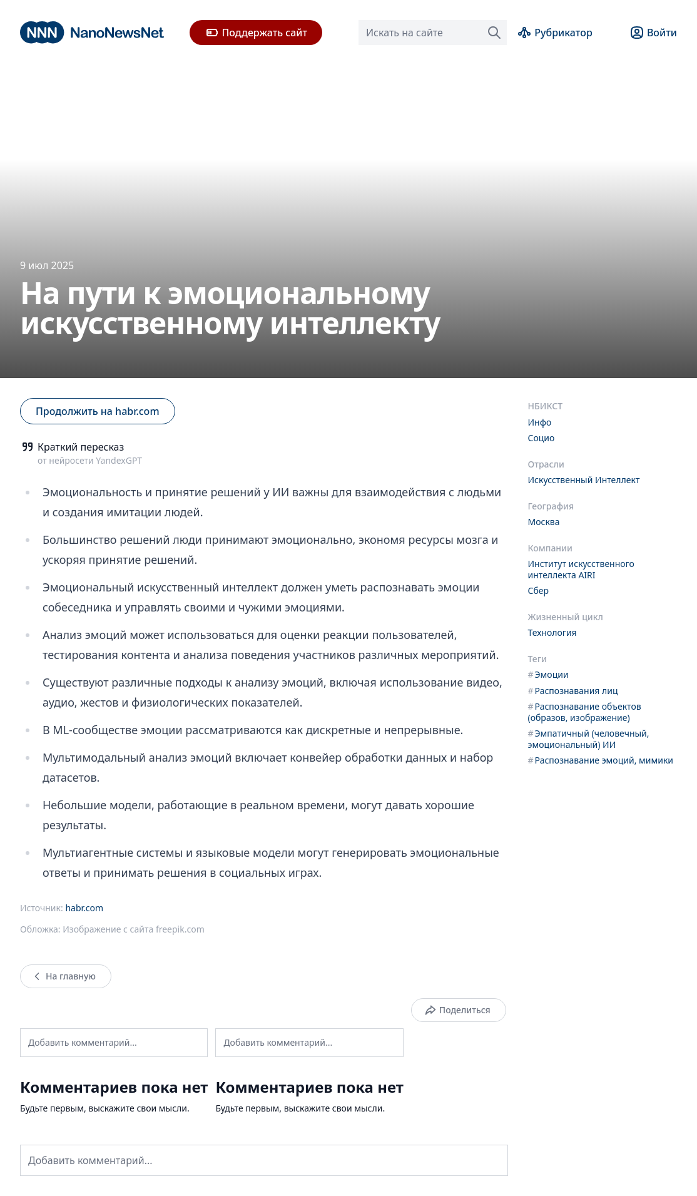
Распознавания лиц (573, 691)
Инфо (540, 422)
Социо (541, 438)
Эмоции (548, 674)
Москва (544, 522)
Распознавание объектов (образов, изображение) (584, 711)
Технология (552, 632)
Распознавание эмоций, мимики (601, 760)
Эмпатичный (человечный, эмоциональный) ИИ (588, 738)
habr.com (84, 908)
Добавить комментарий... (82, 1042)
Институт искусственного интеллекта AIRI (581, 569)
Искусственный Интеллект (584, 480)
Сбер (538, 590)
